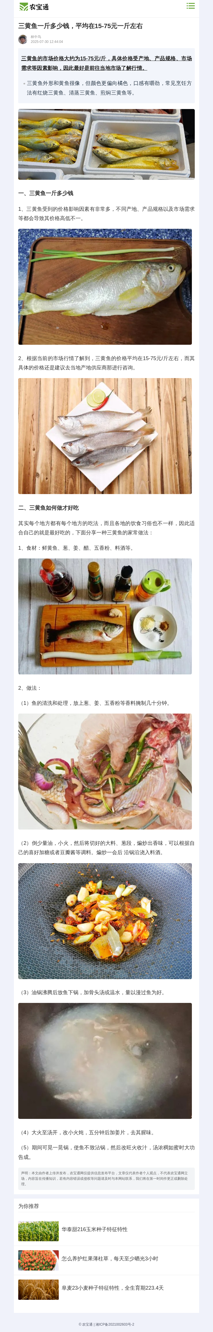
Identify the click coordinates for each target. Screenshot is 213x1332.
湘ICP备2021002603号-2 (115, 1324)
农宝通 (87, 1324)
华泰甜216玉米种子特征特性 (95, 1229)
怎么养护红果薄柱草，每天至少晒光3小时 (110, 1259)
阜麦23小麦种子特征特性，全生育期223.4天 (113, 1288)
